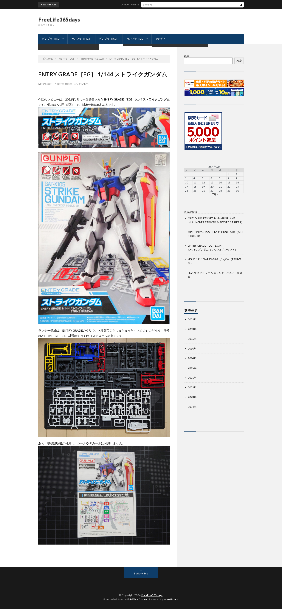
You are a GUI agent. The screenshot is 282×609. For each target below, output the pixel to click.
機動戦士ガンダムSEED (77, 84)
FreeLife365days (59, 19)
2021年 (192, 377)
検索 (186, 56)
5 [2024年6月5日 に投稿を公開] (202, 178)
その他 (159, 38)
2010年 (192, 348)
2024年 (192, 406)
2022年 (60, 84)
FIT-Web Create (137, 599)
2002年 (192, 319)
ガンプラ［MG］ (81, 38)
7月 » (215, 194)
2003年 (192, 329)
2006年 (192, 338)
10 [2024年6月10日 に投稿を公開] (186, 182)
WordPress (171, 599)
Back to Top (141, 573)
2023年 (192, 397)
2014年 (192, 358)
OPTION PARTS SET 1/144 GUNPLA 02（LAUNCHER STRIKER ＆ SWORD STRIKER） (166, 4)
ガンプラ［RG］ (109, 38)
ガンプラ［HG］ (52, 38)
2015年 (192, 368)
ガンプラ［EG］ (136, 38)
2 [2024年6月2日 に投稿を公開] (236, 174)
